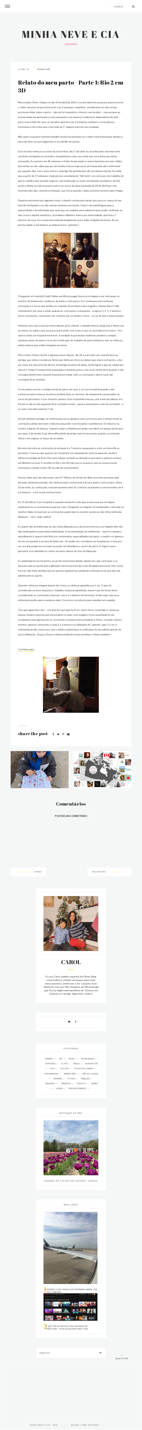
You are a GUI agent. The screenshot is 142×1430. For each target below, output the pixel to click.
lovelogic (93, 1425)
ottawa (73, 1078)
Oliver (66, 1063)
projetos (67, 1083)
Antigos (38, 872)
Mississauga (89, 1058)
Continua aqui (26, 649)
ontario (59, 1078)
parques (87, 1078)
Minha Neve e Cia (71, 34)
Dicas (74, 1058)
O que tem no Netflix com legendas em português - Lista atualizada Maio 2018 (67, 1327)
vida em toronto (79, 1088)
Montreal (52, 1063)
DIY (63, 1058)
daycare (66, 1068)
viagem (61, 1088)
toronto (82, 1083)
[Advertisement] (71, 1390)
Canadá (51, 1058)
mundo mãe (43, 69)
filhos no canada (85, 1068)
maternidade (53, 1073)
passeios (52, 1083)
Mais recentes (99, 872)
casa (54, 1068)
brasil (78, 1063)
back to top (122, 1356)
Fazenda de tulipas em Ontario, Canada (71, 1180)
